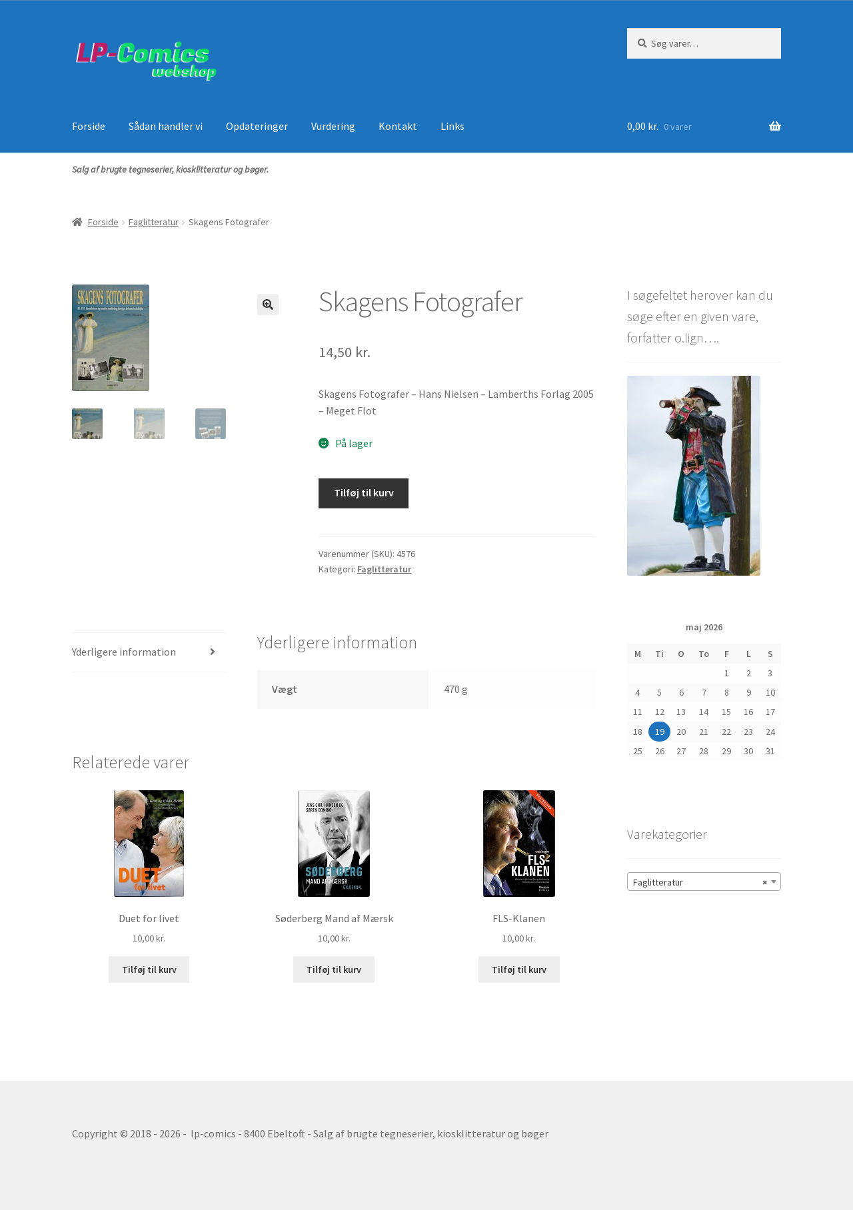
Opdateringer (257, 126)
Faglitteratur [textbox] (700, 882)
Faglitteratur (154, 222)
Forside (88, 126)
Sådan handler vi (166, 126)
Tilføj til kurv (364, 492)
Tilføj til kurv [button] (149, 969)
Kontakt (398, 126)
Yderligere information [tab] (124, 651)
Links (452, 126)
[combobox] (704, 881)
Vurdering (333, 126)
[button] (268, 304)
